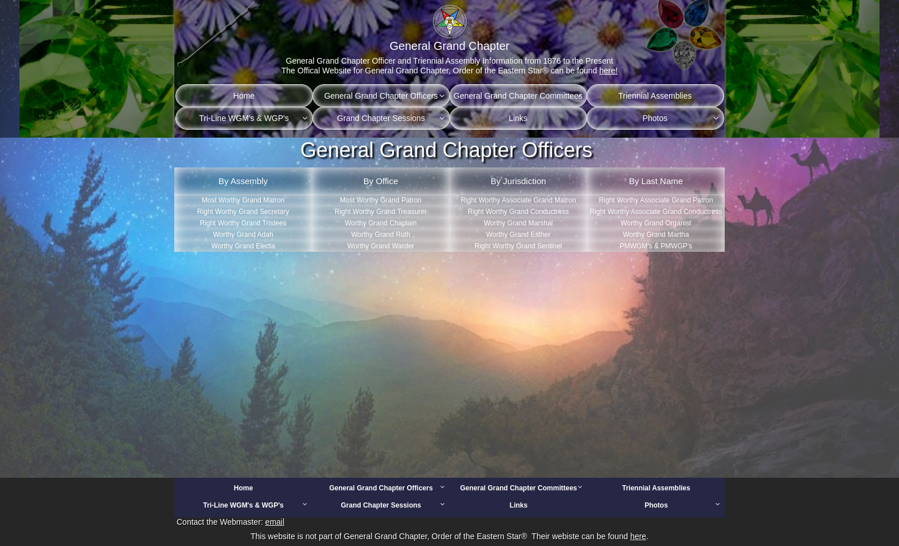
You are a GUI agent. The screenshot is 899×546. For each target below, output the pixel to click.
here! (608, 70)
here (638, 536)
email (274, 521)
